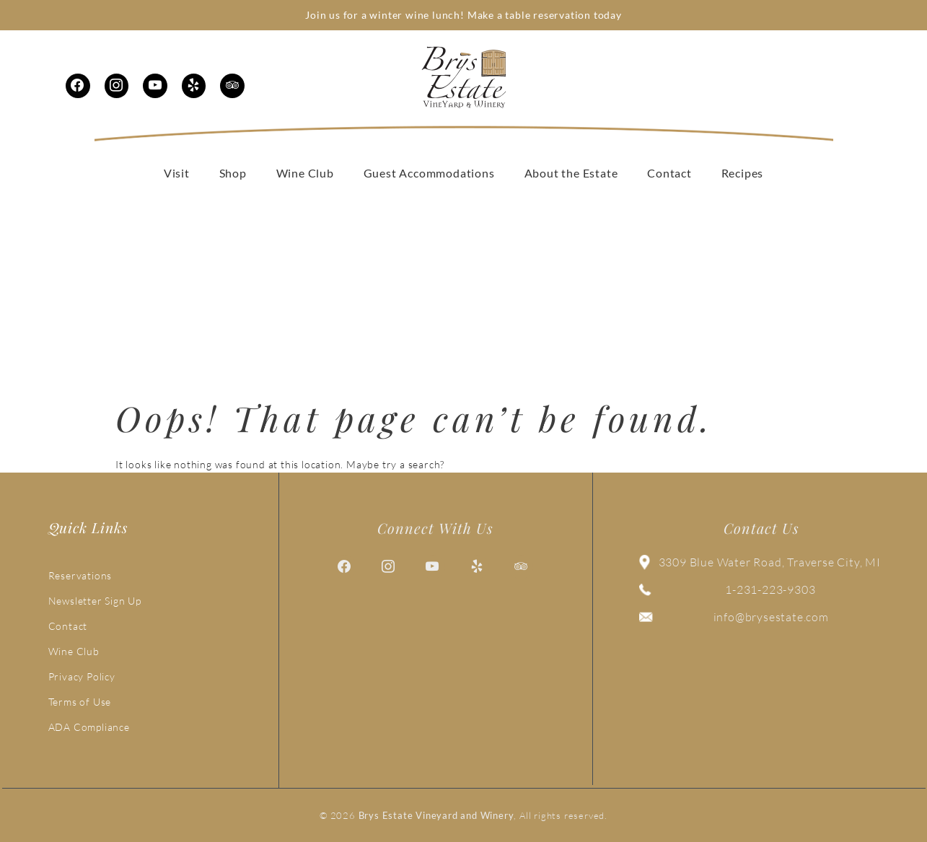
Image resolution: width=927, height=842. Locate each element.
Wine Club (74, 651)
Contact (68, 626)
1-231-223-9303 (770, 589)
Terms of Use (80, 702)
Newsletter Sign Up (94, 601)
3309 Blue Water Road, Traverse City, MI (770, 562)
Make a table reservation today (544, 15)
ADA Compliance (89, 727)
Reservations (80, 575)
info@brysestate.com (771, 617)
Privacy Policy (81, 676)
